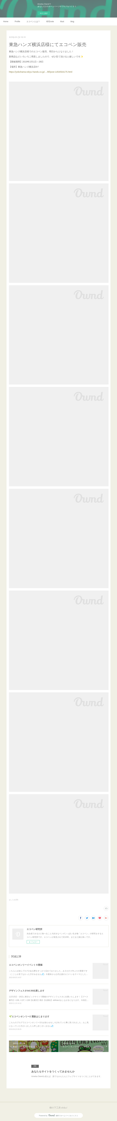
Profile (17, 21)
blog (72, 21)
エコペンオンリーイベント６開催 (25, 965)
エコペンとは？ (33, 21)
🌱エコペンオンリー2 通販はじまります (29, 1016)
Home (5, 21)
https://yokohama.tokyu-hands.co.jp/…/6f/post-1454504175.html (40, 72)
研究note (50, 21)
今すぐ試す (44, 13)
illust (62, 21)
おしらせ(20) (13, 900)
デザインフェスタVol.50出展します (26, 990)
